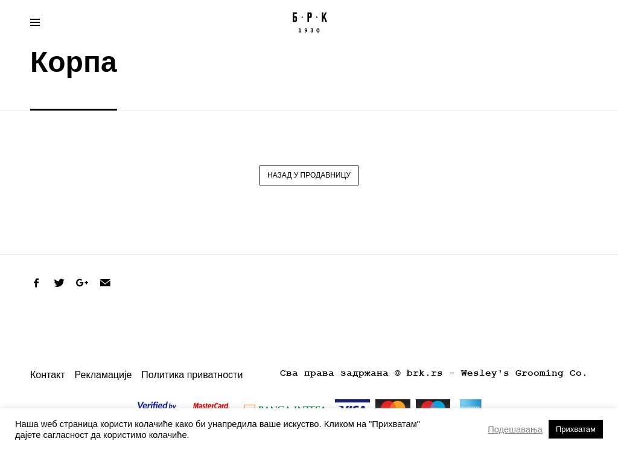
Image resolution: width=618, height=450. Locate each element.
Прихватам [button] (576, 429)
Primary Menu (31, 24)
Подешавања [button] (515, 429)
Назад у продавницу (309, 175)
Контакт (47, 375)
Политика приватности (192, 375)
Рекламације (103, 375)
